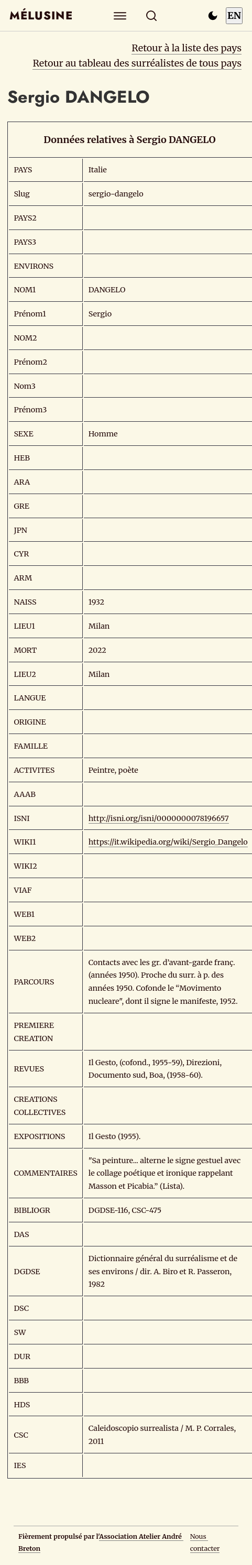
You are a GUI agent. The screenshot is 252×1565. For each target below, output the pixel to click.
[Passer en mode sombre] (212, 15)
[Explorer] (119, 15)
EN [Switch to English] (234, 15)
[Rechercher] (151, 15)
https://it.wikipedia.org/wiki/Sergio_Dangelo (168, 842)
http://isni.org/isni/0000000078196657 (159, 818)
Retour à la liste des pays (187, 48)
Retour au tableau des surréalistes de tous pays (137, 63)
